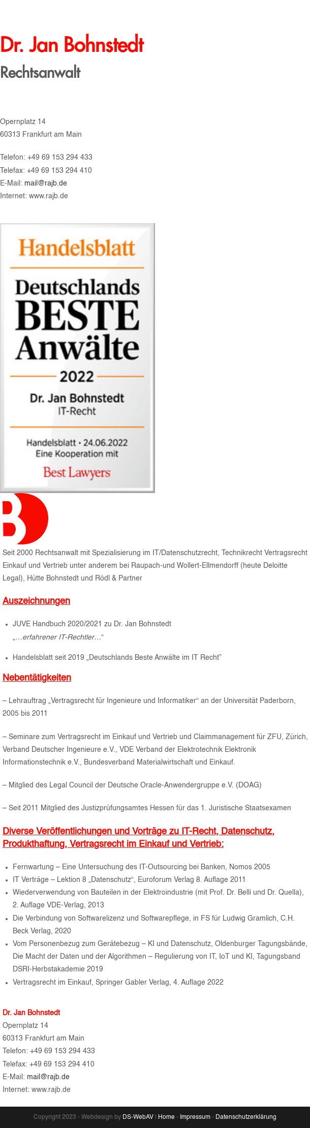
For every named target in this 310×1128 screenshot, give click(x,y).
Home (166, 1117)
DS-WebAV (138, 1117)
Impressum (195, 1117)
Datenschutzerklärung (245, 1117)
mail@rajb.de (54, 183)
